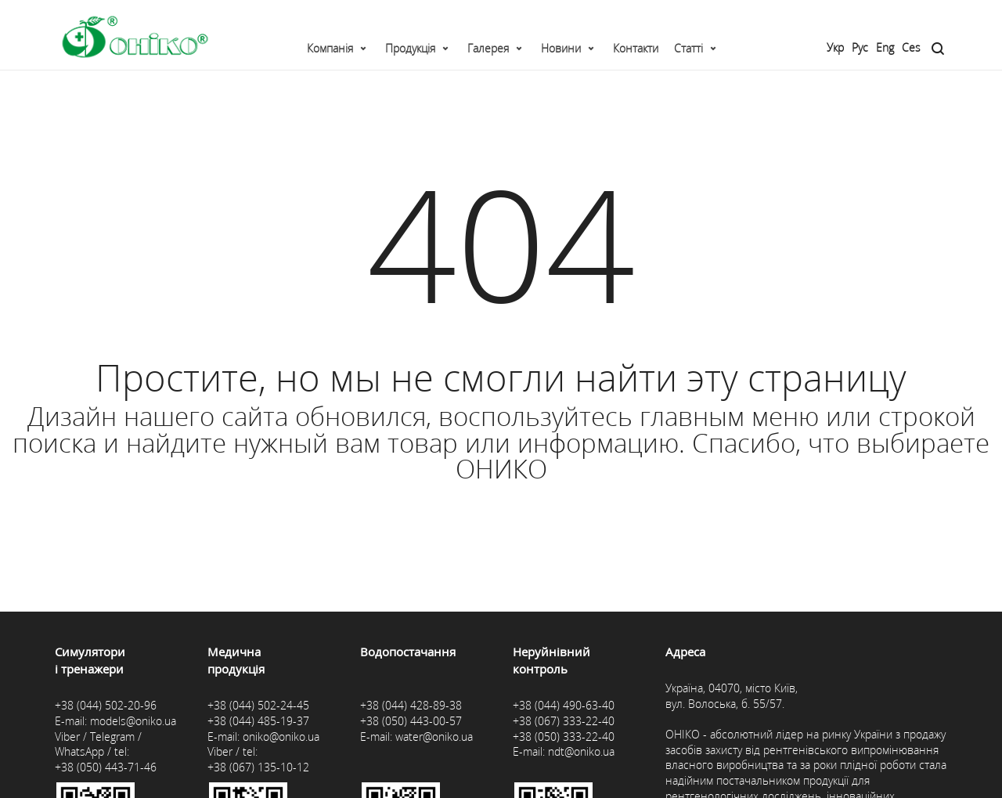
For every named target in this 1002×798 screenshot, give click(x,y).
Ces (911, 47)
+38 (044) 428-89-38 (411, 705)
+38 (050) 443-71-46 (106, 767)
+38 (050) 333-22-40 (564, 736)
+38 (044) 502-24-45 (258, 705)
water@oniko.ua (434, 736)
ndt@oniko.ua (581, 751)
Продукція (410, 48)
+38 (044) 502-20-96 (106, 705)
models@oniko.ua (133, 720)
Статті (688, 48)
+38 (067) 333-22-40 (564, 720)
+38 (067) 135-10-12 (258, 767)
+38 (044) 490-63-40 (564, 705)
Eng (885, 47)
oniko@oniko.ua (281, 736)
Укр (835, 47)
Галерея (488, 48)
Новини (561, 48)
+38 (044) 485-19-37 (258, 720)
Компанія (330, 48)
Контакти (635, 48)
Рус (860, 47)
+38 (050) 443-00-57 (411, 720)
